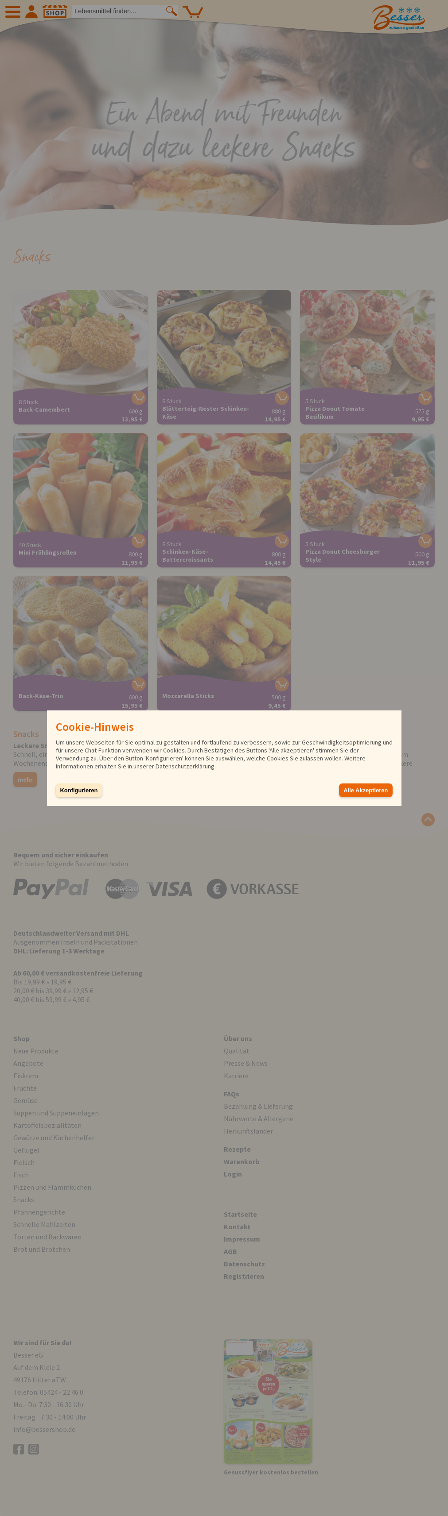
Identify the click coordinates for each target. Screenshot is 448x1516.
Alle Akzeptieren (365, 790)
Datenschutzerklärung (185, 766)
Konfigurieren (79, 790)
